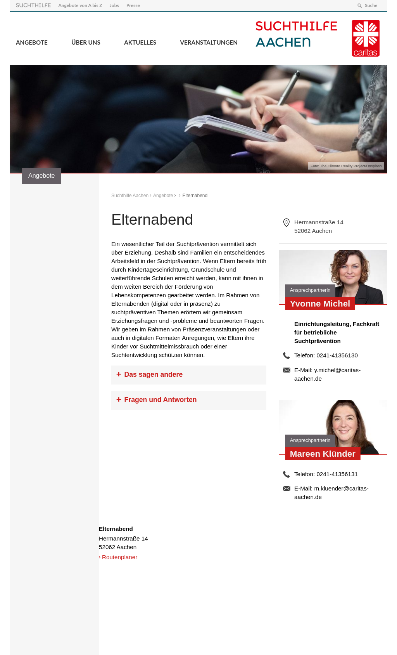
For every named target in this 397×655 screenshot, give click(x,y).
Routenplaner (119, 557)
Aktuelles (140, 42)
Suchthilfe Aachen (129, 195)
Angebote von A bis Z (80, 5)
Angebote (32, 42)
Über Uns (85, 42)
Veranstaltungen (209, 42)
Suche (371, 5)
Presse (133, 5)
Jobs (114, 5)
